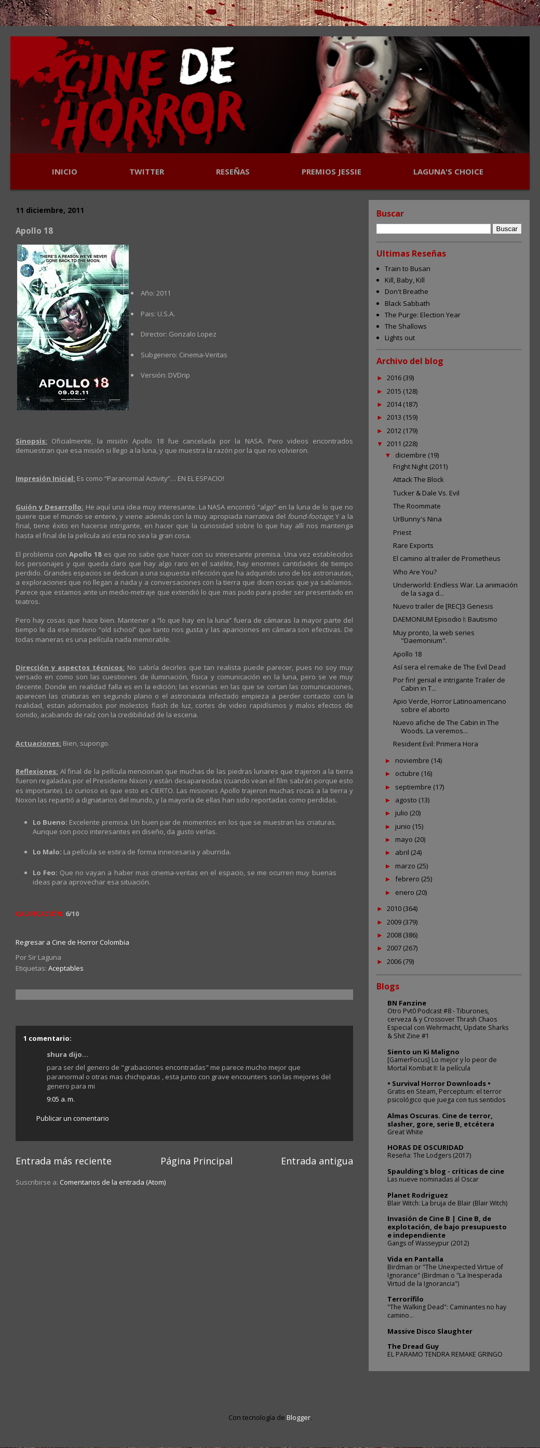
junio (403, 826)
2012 (395, 430)
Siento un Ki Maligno (423, 1051)
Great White (405, 1132)
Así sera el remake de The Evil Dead (449, 667)
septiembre (414, 787)
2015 (395, 391)
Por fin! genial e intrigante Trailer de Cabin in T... (449, 684)
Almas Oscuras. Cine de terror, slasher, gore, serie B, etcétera (440, 1120)
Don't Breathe (406, 291)
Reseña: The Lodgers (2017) (429, 1155)
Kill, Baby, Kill (405, 280)
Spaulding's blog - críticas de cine (445, 1171)
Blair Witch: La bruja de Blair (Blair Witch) (447, 1203)
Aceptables (66, 968)
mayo (404, 839)
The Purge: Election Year (423, 314)
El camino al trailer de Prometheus (447, 558)
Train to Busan (407, 268)
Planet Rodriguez (417, 1195)
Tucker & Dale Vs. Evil (426, 493)
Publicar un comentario (72, 1118)
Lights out (400, 337)
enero (405, 892)
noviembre (413, 760)
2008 (395, 935)
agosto (407, 800)
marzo (406, 865)
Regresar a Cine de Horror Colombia (72, 942)
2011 (395, 443)
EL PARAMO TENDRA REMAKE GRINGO (445, 1354)
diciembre (411, 455)
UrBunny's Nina (417, 519)
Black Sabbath (407, 303)
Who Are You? (415, 571)
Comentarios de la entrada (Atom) (113, 1182)
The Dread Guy (413, 1346)
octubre (408, 773)
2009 (395, 922)
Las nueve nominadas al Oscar (433, 1179)
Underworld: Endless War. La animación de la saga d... (455, 589)
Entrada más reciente (64, 1161)
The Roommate (417, 506)
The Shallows (406, 326)
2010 (395, 908)
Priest (402, 532)
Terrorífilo (405, 1299)
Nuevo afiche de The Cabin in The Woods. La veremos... (446, 726)
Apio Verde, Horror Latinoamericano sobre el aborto (449, 705)
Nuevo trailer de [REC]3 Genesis (443, 606)
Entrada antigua (317, 1161)
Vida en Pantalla (415, 1259)
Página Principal (196, 1161)
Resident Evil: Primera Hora (435, 743)
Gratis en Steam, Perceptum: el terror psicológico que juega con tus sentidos (446, 1095)
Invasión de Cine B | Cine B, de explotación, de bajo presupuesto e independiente (447, 1227)
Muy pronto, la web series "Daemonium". (434, 637)
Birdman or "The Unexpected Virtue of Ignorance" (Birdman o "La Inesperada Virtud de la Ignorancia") (445, 1275)
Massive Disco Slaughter (430, 1331)
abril (403, 852)
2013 (395, 417)
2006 (395, 961)
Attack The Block (418, 479)
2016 (395, 377)
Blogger (298, 1417)
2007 (395, 948)
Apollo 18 (407, 654)
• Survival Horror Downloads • (439, 1083)
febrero (408, 878)
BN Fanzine (406, 1003)
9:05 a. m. (61, 1099)
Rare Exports (413, 545)
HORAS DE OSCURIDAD (425, 1147)
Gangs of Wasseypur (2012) (428, 1243)
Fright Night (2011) (420, 466)
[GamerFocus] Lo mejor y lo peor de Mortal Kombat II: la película (442, 1063)
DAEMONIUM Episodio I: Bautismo (445, 619)
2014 (395, 404)
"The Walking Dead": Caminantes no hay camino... (446, 1311)
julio (402, 812)
